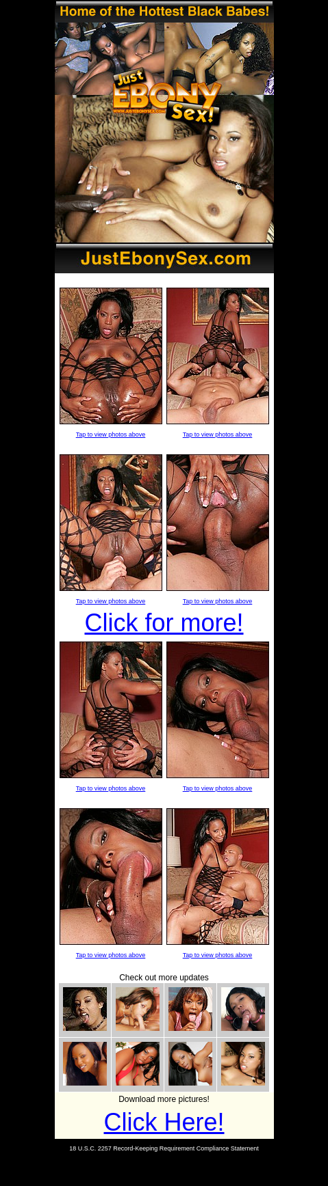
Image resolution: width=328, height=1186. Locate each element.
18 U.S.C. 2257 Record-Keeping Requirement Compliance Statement (164, 1148)
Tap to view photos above (111, 434)
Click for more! (163, 623)
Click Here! (163, 1122)
